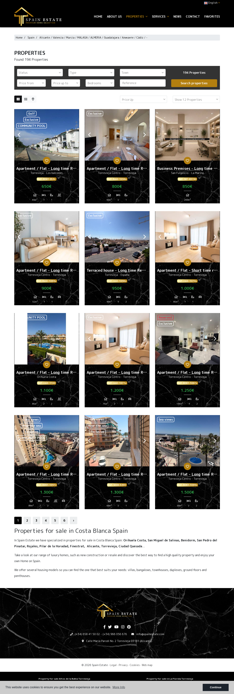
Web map (147, 665)
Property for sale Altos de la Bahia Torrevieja (64, 678)
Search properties (194, 83)
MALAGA (82, 37)
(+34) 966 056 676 (115, 634)
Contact (193, 16)
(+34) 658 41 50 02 (87, 634)
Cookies (135, 665)
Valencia (58, 37)
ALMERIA (95, 37)
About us (114, 16)
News (177, 16)
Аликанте (128, 37)
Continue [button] (215, 687)
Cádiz (139, 37)
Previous (19, 135)
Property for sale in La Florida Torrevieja (170, 678)
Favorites (212, 16)
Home (98, 16)
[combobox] (40, 72)
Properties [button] (136, 16)
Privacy (123, 665)
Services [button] (160, 16)
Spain (31, 37)
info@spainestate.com (150, 634)
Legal (113, 665)
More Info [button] (118, 687)
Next (74, 135)
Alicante (45, 37)
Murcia (70, 37)
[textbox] (41, 72)
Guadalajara (111, 37)
